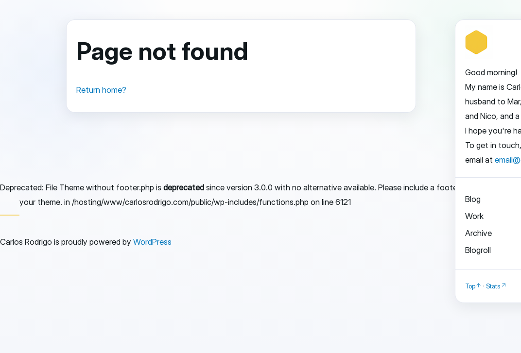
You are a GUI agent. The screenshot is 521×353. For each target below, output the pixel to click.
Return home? (101, 90)
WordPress (152, 242)
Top (470, 286)
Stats (493, 286)
